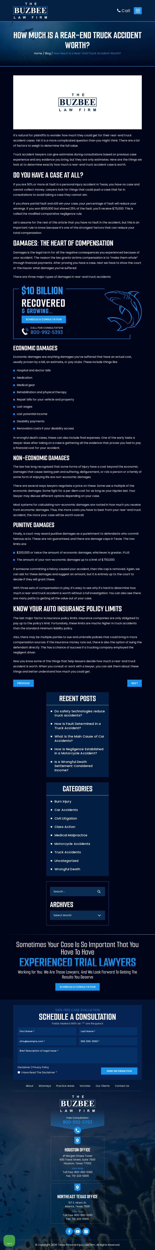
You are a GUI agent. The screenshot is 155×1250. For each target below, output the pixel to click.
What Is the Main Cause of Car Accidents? (79, 739)
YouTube (77, 1232)
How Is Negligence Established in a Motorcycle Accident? (78, 752)
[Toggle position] (136, 1136)
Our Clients (103, 1086)
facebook (69, 1232)
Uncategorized (66, 857)
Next (134, 684)
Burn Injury (62, 798)
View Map (77, 1169)
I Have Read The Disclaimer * (39, 1073)
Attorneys (45, 1086)
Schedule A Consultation (44, 320)
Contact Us (122, 1086)
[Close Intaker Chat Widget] (143, 1136)
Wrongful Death (67, 866)
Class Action (64, 823)
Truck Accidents (67, 849)
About (29, 1086)
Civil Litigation (65, 815)
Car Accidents (66, 807)
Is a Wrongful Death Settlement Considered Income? (79, 765)
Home (38, 53)
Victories (85, 1086)
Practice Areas (65, 1086)
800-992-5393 (47, 332)
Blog (48, 53)
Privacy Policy (41, 1068)
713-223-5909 (80, 1176)
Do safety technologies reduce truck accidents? (79, 714)
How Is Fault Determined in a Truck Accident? (77, 727)
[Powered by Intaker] (124, 1242)
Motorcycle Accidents (72, 840)
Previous (24, 684)
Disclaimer (24, 1068)
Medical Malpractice (70, 832)
